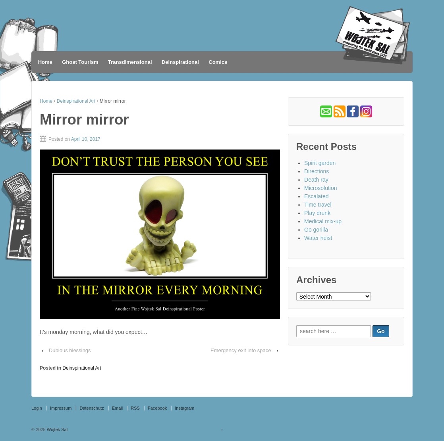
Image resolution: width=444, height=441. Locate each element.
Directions (316, 171)
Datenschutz (91, 408)
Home (45, 62)
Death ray (316, 179)
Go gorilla (316, 229)
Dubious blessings (70, 350)
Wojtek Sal (57, 429)
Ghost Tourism (80, 62)
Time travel (318, 204)
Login (36, 408)
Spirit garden (320, 163)
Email (117, 408)
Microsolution (320, 188)
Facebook (157, 408)
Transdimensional (130, 62)
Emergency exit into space (240, 350)
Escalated (316, 196)
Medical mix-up (323, 221)
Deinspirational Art (76, 101)
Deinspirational (180, 62)
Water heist (318, 238)
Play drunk (317, 213)
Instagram (184, 408)
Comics (217, 62)
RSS (135, 408)
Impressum (60, 408)
